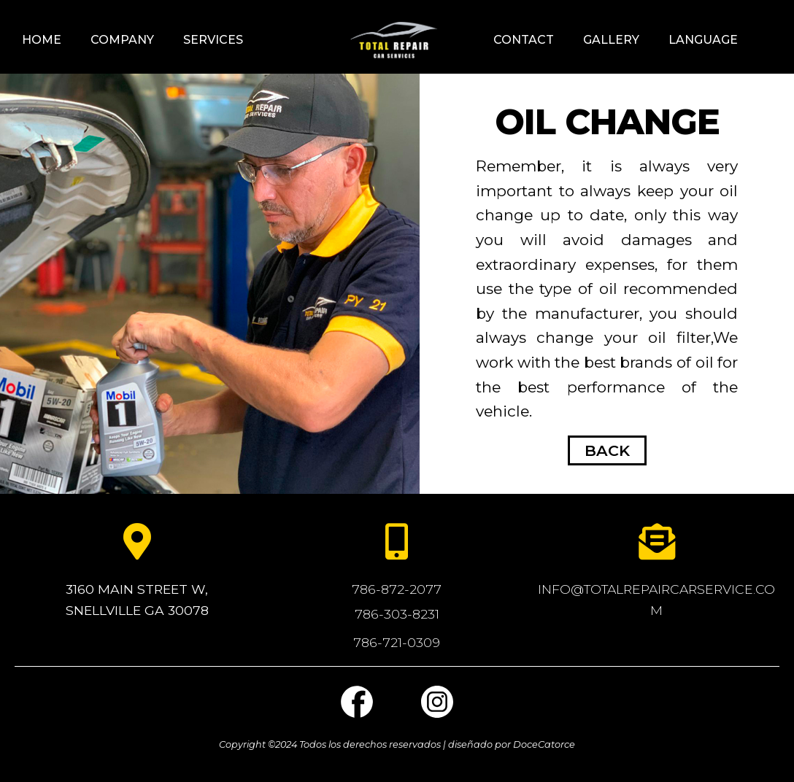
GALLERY (611, 40)
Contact (523, 40)
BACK (607, 450)
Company (122, 40)
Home (41, 40)
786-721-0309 (396, 642)
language (703, 40)
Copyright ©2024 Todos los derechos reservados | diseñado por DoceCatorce (397, 744)
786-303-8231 (397, 614)
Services (213, 40)
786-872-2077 (397, 589)
